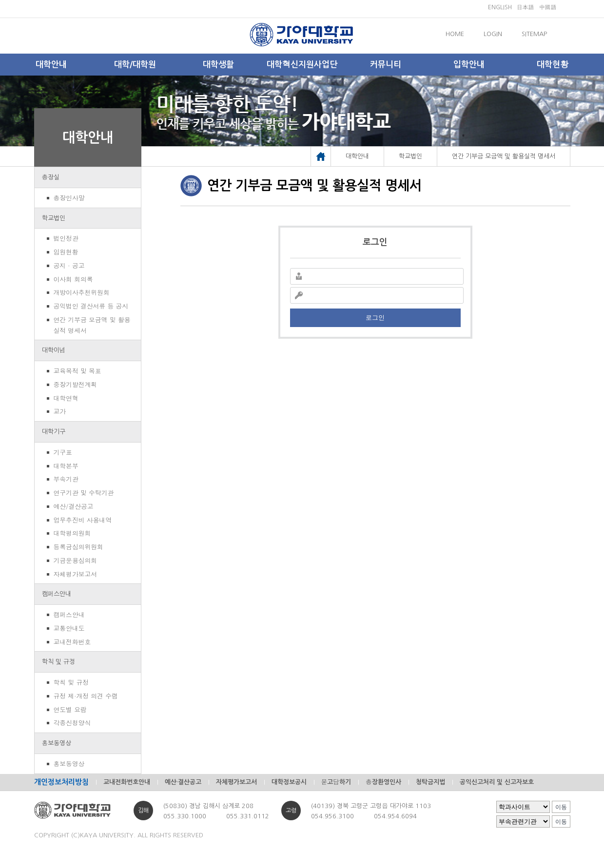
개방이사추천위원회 (82, 292)
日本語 (525, 7)
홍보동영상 (57, 743)
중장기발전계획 (75, 384)
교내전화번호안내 (126, 782)
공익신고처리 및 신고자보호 (497, 782)
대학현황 (552, 64)
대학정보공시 (289, 782)
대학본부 (66, 465)
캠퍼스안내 (57, 594)
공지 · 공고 (69, 265)
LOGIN (493, 34)
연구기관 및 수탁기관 (84, 492)
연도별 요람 (70, 709)
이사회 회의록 (73, 279)
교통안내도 (69, 628)
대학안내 (51, 64)
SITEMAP (534, 34)
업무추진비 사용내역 (83, 519)
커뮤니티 (385, 64)
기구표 (63, 452)
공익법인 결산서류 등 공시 (91, 305)
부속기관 (66, 478)
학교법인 (53, 218)
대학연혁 (66, 398)
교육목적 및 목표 (77, 370)
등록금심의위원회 (78, 546)
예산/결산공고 (74, 506)
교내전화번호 (72, 641)
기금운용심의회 (75, 560)
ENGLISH (500, 7)
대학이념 (54, 350)
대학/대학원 (135, 64)
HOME (455, 34)
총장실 (51, 177)
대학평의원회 (72, 533)
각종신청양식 (72, 722)
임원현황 (66, 251)
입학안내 (469, 64)
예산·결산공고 (183, 782)
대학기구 (53, 431)
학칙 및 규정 (59, 661)
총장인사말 (69, 197)
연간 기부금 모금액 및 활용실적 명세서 (92, 325)
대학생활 (218, 64)
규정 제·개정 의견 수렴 (86, 695)
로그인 (375, 317)
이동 (561, 807)
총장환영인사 (383, 782)
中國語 (548, 7)
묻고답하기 (336, 782)
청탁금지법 (430, 782)
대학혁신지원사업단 (302, 64)
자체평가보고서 (75, 574)
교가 (60, 411)
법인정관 (66, 238)
